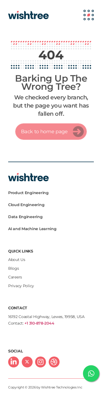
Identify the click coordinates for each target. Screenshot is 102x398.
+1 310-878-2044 (39, 323)
